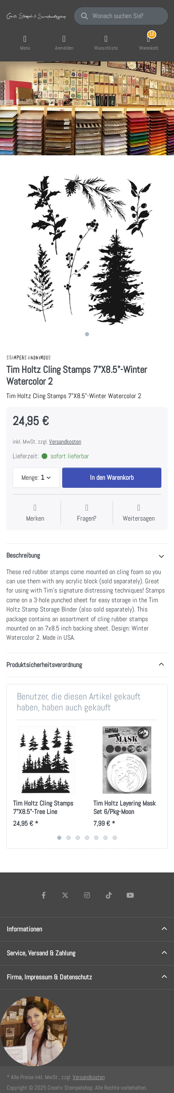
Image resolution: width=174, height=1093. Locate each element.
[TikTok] (109, 895)
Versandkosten (65, 441)
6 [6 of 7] (105, 837)
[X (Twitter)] (65, 895)
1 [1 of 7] (59, 837)
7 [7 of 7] (115, 837)
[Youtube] (130, 895)
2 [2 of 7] (68, 837)
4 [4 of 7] (87, 837)
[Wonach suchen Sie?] (121, 16)
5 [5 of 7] (96, 837)
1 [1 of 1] (87, 334)
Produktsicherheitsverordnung (44, 664)
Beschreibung (23, 555)
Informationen (24, 929)
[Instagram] (87, 895)
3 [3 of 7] (78, 837)
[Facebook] (43, 895)
